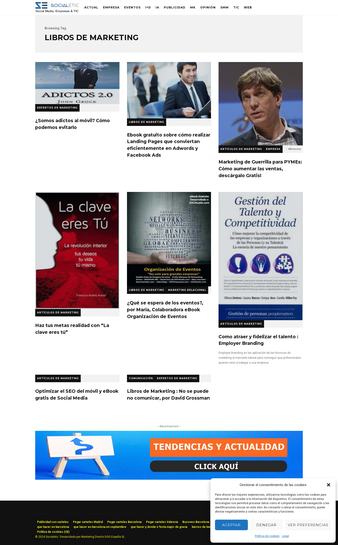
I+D (148, 7)
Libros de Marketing (146, 122)
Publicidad (174, 7)
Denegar (266, 525)
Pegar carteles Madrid (88, 522)
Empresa (111, 7)
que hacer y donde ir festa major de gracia (159, 527)
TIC (236, 7)
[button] (328, 485)
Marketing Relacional (187, 290)
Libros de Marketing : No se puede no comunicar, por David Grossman (168, 394)
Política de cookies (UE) (53, 531)
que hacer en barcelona (53, 527)
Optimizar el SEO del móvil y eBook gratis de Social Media (76, 394)
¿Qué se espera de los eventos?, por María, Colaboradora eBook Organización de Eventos (169, 239)
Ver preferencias (308, 525)
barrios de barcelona (206, 527)
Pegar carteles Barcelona (124, 522)
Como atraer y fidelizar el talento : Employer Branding (261, 256)
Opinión (208, 7)
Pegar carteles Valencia (162, 522)
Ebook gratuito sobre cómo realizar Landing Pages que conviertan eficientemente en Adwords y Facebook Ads (169, 90)
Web (248, 7)
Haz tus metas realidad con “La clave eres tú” (77, 250)
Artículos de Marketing (241, 149)
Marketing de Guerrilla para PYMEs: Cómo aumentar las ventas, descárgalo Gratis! (261, 103)
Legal (285, 536)
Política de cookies (267, 536)
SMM (224, 7)
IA (157, 7)
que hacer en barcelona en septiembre (99, 527)
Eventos (132, 7)
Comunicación (141, 378)
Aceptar (231, 525)
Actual (91, 7)
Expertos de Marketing (57, 107)
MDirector (294, 149)
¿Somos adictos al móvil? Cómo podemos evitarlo (77, 83)
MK (193, 7)
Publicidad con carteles (53, 522)
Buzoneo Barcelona (195, 522)
